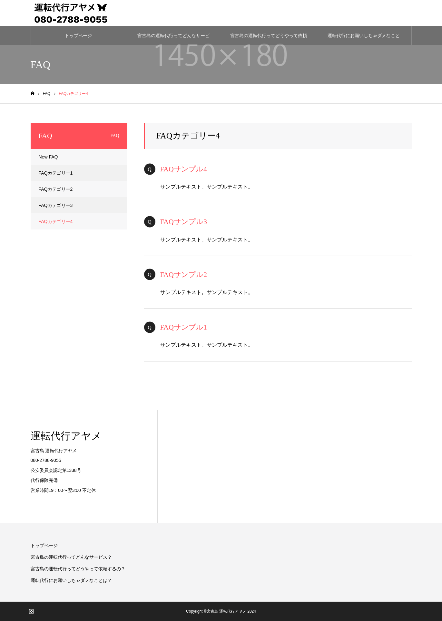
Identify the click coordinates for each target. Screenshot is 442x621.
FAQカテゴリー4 (56, 221)
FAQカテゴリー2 (56, 189)
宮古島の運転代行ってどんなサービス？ (173, 39)
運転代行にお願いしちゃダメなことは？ (364, 39)
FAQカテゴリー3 (56, 205)
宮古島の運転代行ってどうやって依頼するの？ (268, 39)
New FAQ (48, 156)
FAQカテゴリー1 (56, 173)
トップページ (78, 35)
